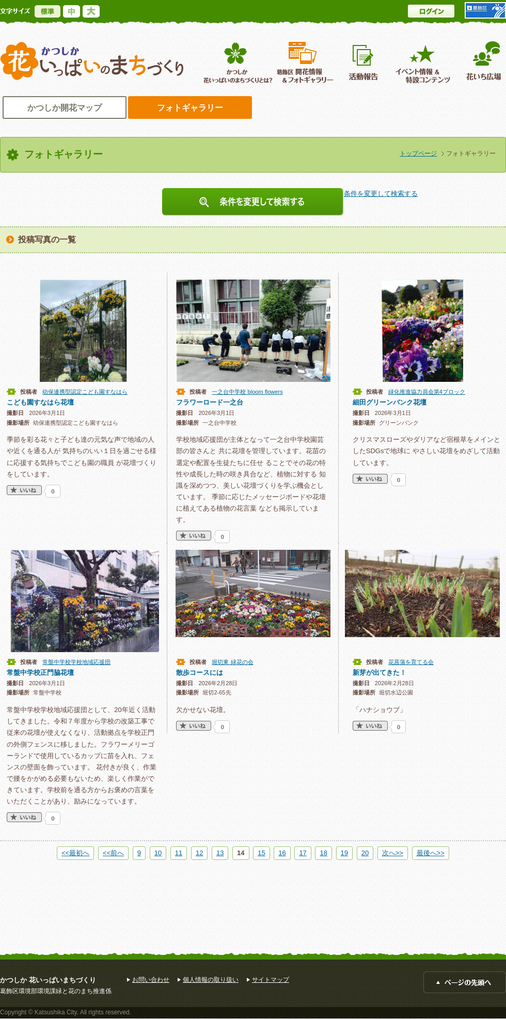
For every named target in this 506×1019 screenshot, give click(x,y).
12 (199, 853)
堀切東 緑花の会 (232, 662)
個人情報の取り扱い (211, 979)
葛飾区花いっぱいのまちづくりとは (236, 62)
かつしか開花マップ (64, 107)
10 (158, 853)
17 (302, 853)
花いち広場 (480, 62)
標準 (47, 11)
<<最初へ (75, 853)
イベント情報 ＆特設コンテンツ (424, 62)
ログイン (431, 11)
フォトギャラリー (190, 107)
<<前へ (113, 853)
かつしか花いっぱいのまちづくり (92, 61)
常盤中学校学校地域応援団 (76, 662)
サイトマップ (270, 979)
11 (178, 853)
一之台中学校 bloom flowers (247, 392)
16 (282, 853)
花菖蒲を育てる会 (411, 662)
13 (220, 853)
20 (365, 853)
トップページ (418, 153)
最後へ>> (431, 853)
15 (261, 853)
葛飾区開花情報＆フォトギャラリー (305, 62)
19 (344, 853)
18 (323, 853)
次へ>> (392, 853)
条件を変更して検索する (253, 202)
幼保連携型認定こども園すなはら (85, 392)
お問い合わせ (150, 979)
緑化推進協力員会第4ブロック (426, 392)
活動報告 (364, 62)
